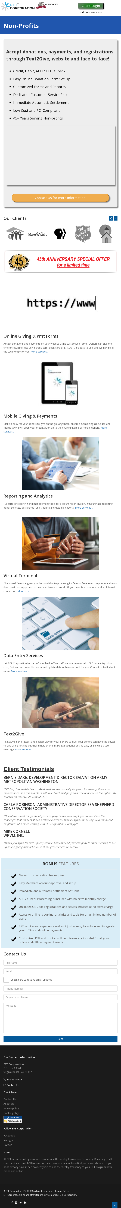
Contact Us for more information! (60, 198)
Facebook (9, 1135)
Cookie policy (11, 1113)
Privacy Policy (62, 1191)
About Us (9, 1103)
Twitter (8, 1144)
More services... (39, 351)
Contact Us (13, 1085)
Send (60, 1039)
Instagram (9, 1140)
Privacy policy (11, 1108)
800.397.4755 (14, 1079)
